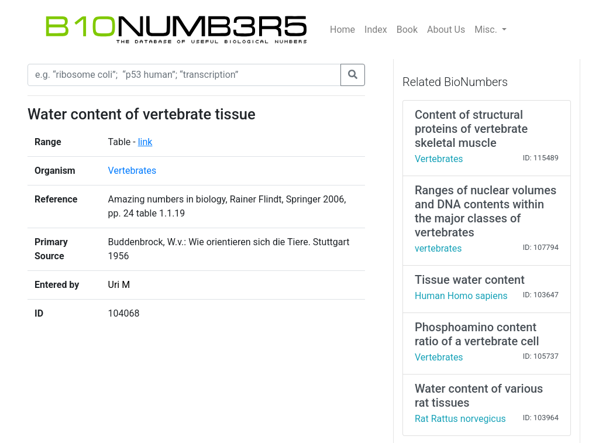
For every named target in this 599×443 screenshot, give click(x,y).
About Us (446, 29)
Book (407, 29)
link (145, 141)
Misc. (487, 29)
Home (342, 29)
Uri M (119, 284)
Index (375, 29)
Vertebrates (132, 170)
